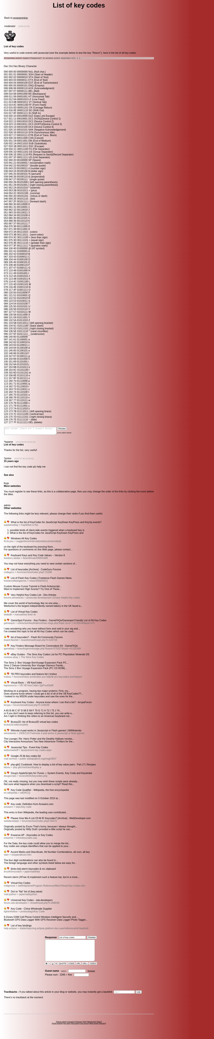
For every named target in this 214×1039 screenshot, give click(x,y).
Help (84, 1028)
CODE (71, 969)
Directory (102, 1029)
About (99, 1028)
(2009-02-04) (24, 26)
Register (91, 977)
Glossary (79, 1028)
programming (20, 18)
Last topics (71, 1028)
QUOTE (62, 969)
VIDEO (93, 969)
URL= (85, 969)
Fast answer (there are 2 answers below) (33, 432)
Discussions (75, 1029)
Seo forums (84, 1029)
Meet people (94, 1029)
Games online (61, 1028)
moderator (9, 26)
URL (78, 969)
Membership (92, 1028)
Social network (57, 1029)
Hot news (66, 1029)
